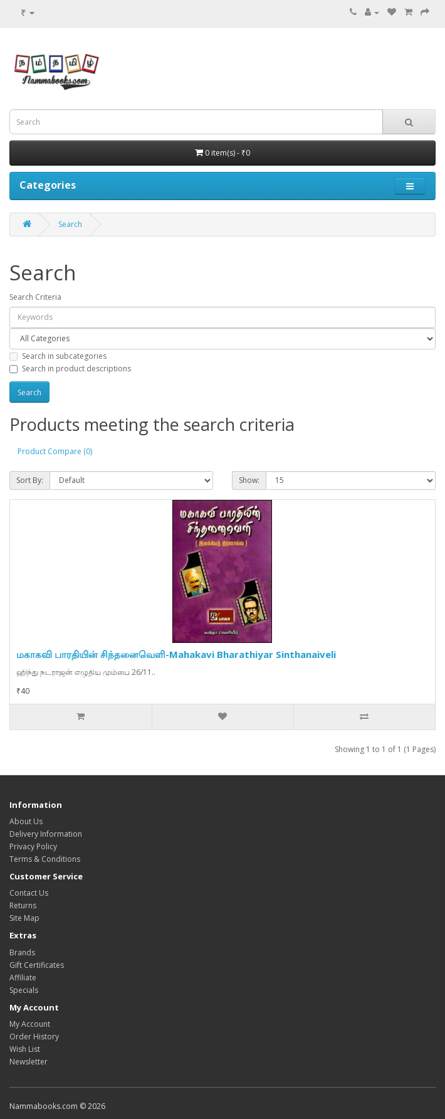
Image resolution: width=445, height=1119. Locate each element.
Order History (34, 1036)
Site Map (24, 918)
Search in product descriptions (70, 368)
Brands (22, 952)
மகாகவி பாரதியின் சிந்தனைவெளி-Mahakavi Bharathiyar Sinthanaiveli (176, 654)
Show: (249, 480)
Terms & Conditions (44, 859)
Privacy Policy (33, 846)
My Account (29, 1024)
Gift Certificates (36, 965)
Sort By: (29, 480)
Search (70, 224)
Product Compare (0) (55, 451)
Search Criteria (35, 297)
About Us (26, 821)
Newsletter (28, 1061)
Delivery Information (45, 834)
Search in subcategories (58, 356)
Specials (23, 990)
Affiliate (22, 977)
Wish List (24, 1049)
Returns (22, 905)
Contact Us (28, 893)
